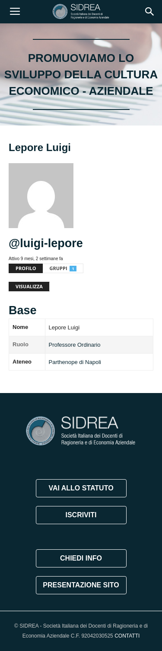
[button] (150, 11)
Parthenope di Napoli (75, 362)
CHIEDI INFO (81, 558)
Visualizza (29, 286)
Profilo (26, 268)
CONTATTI (127, 636)
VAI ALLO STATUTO (80, 488)
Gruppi (63, 268)
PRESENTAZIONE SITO (81, 585)
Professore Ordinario (75, 345)
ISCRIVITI (80, 515)
